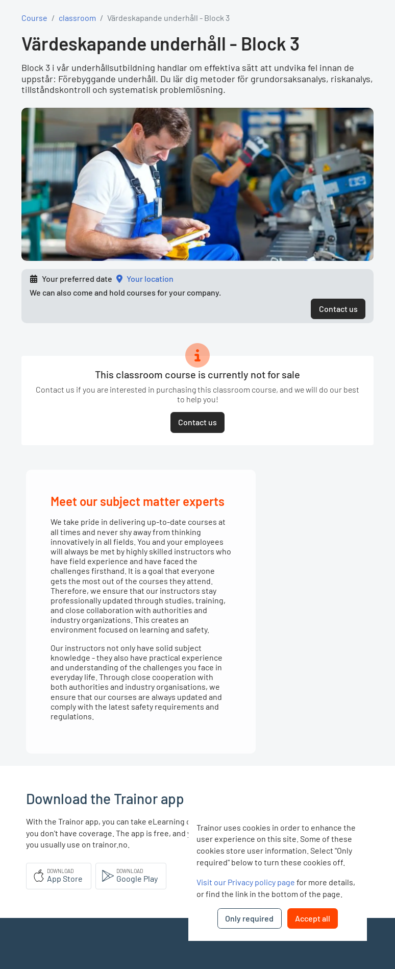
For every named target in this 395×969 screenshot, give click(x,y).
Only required (249, 918)
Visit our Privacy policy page (245, 882)
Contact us (338, 308)
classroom (77, 17)
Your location (150, 278)
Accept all (312, 918)
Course (34, 17)
